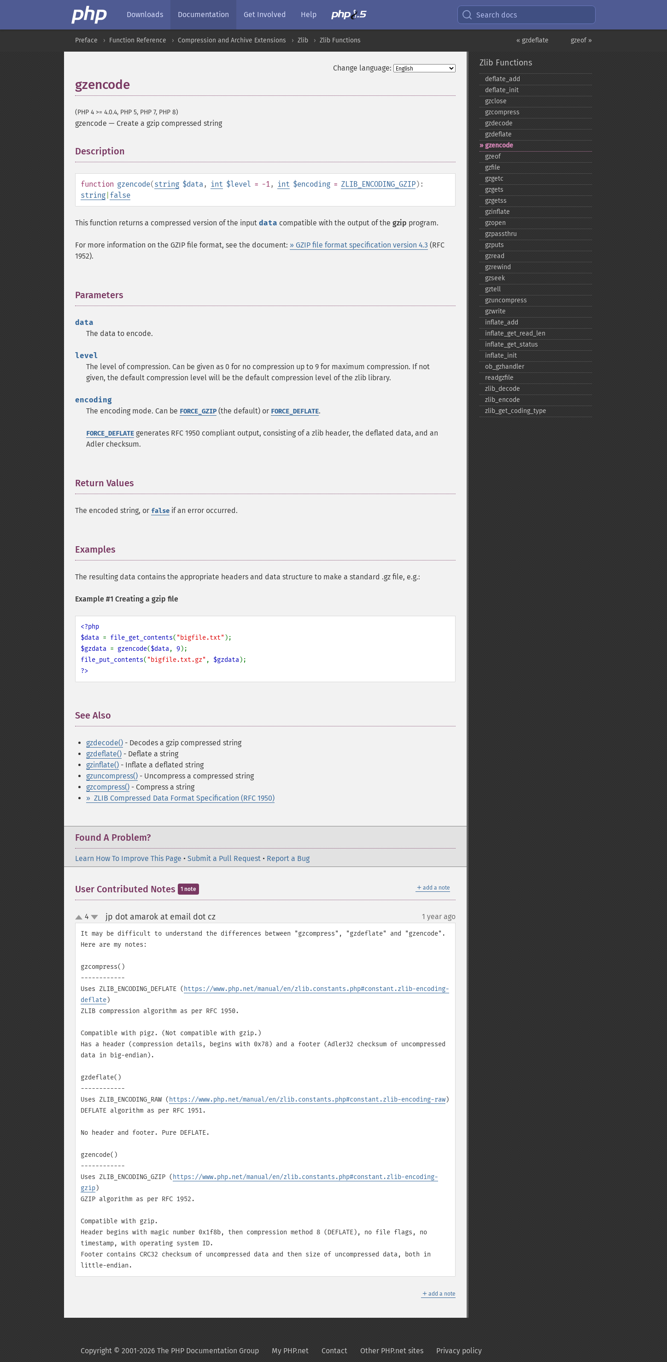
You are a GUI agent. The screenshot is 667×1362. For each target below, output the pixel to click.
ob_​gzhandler (504, 367)
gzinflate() (102, 765)
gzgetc (494, 179)
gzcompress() (107, 787)
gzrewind (498, 267)
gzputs (494, 245)
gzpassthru (501, 234)
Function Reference (137, 40)
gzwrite (495, 311)
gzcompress (502, 112)
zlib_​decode (502, 389)
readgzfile (499, 378)
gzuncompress (506, 300)
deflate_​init (502, 90)
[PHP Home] (89, 14)
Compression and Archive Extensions (232, 40)
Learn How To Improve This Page (128, 858)
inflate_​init (501, 356)
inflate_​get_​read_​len (515, 333)
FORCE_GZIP (198, 411)
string (166, 184)
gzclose (496, 101)
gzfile (492, 167)
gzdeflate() (104, 753)
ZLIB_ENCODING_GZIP (378, 184)
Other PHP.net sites (391, 1350)
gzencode (499, 145)
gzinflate (497, 212)
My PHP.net (290, 1350)
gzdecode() (104, 742)
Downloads (145, 14)
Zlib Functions (340, 40)
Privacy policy (459, 1350)
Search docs (489, 14)
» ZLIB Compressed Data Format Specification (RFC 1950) (180, 798)
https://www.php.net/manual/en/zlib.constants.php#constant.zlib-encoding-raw (307, 1099)
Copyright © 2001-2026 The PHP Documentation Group (170, 1350)
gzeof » (581, 40)
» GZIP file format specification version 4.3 (359, 245)
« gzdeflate (532, 40)
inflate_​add (501, 322)
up (80, 918)
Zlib (303, 40)
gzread (494, 256)
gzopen (495, 223)
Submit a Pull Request (224, 858)
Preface (86, 40)
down (94, 917)
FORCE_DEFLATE (295, 411)
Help (308, 14)
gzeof (493, 156)
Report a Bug (288, 858)
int (217, 184)
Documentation (203, 14)
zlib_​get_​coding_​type (515, 411)
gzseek (495, 278)
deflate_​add (502, 79)
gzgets (494, 190)
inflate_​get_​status (511, 344)
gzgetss (496, 201)
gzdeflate (498, 134)
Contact (334, 1350)
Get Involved (265, 14)
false (120, 195)
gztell (493, 289)
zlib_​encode (502, 400)
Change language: (362, 68)
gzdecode (499, 123)
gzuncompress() (112, 776)
